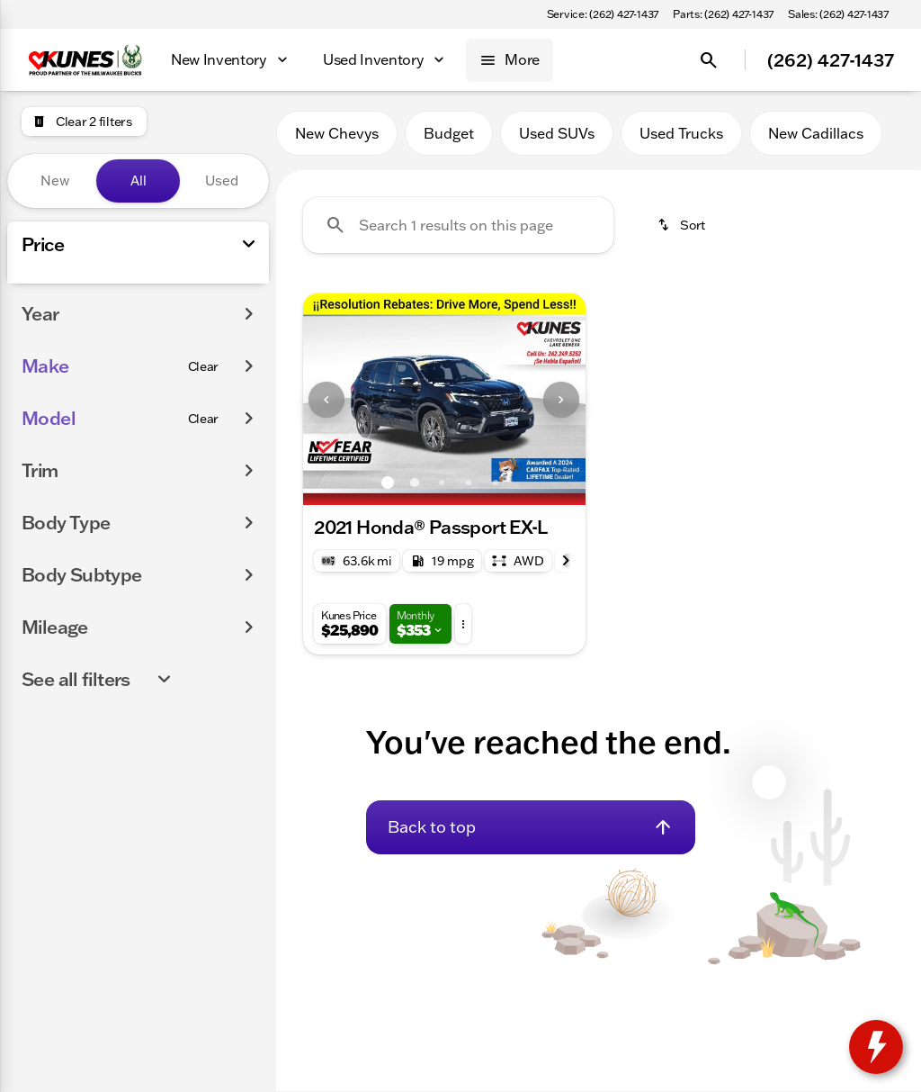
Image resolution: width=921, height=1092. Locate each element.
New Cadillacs (815, 134)
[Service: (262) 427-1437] (602, 14)
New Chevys (337, 134)
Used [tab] (221, 180)
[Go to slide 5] (495, 483)
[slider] (40, 310)
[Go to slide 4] (468, 483)
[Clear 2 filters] (84, 121)
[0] (58, 403)
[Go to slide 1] (387, 483)
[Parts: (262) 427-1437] (723, 14)
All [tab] (138, 180)
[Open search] (708, 60)
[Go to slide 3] (441, 483)
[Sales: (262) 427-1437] (838, 14)
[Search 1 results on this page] (458, 226)
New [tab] (54, 180)
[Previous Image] (326, 401)
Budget (449, 134)
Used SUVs (557, 134)
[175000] (206, 403)
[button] (324, 400)
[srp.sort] (683, 226)
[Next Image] (561, 401)
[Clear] (204, 525)
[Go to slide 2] (414, 483)
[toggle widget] (876, 1047)
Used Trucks (681, 134)
